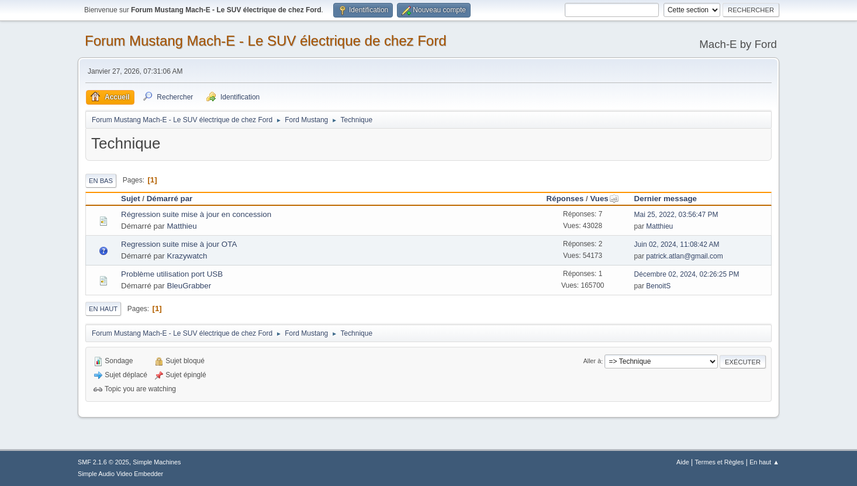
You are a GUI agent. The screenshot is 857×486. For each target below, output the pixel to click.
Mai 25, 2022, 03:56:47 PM (676, 215)
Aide (682, 462)
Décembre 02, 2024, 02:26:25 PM (686, 274)
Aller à (592, 361)
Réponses (565, 198)
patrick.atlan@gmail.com (684, 256)
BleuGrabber (189, 285)
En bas (101, 180)
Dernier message (665, 198)
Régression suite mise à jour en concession (196, 214)
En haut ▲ (764, 462)
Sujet (130, 198)
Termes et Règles (719, 462)
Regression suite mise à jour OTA (179, 244)
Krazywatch (187, 255)
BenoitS (658, 286)
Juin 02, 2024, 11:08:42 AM (677, 244)
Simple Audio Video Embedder (120, 473)
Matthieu (182, 226)
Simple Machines (157, 462)
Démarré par (170, 198)
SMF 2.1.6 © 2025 (103, 462)
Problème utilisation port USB (172, 274)
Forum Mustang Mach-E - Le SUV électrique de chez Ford (266, 41)
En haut (103, 308)
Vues (604, 198)
